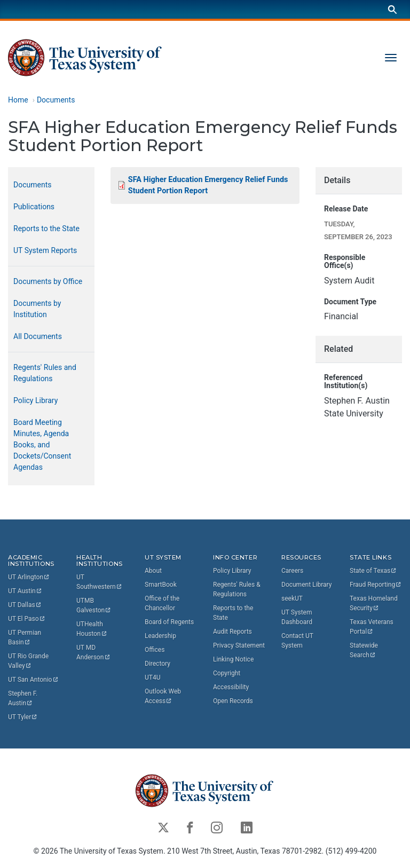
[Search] (392, 9)
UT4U (152, 677)
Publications (33, 206)
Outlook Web (164, 696)
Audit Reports (232, 631)
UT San (33, 680)
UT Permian (25, 638)
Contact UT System (297, 640)
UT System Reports (45, 250)
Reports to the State (46, 228)
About (153, 570)
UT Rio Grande (29, 661)
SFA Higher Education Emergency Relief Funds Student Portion (208, 185)
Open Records (233, 701)
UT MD (93, 652)
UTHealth (91, 629)
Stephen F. (23, 698)
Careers (292, 570)
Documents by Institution (37, 309)
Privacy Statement (239, 645)
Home (18, 100)
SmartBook (161, 584)
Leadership (160, 636)
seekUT (292, 598)
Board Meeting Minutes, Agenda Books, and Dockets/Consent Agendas (42, 444)
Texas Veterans (372, 626)
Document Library (306, 584)
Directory (157, 663)
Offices (154, 649)
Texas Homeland (374, 603)
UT (29, 577)
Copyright (226, 673)
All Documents (37, 336)
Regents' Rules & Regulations (237, 589)
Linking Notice (233, 659)
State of (373, 570)
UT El (26, 619)
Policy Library (35, 400)
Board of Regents (169, 622)
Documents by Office (47, 281)
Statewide (365, 650)
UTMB (94, 605)
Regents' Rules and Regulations (44, 373)
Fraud (376, 584)
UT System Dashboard (296, 617)
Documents (56, 100)
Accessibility (231, 687)
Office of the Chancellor (162, 603)
